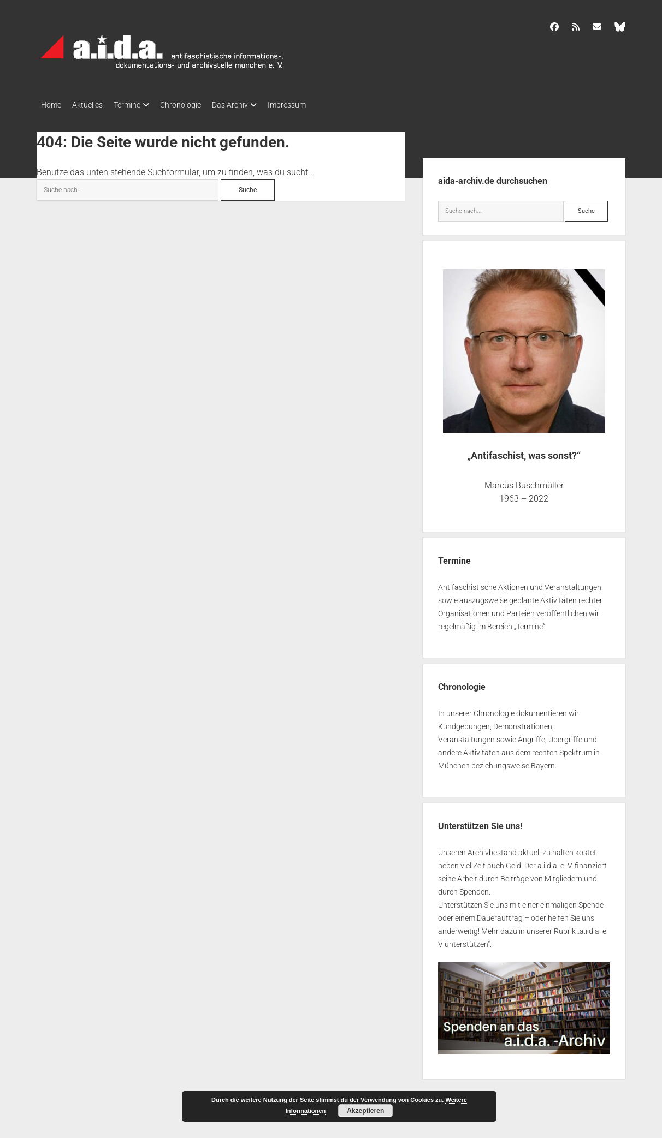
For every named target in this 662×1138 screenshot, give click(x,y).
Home (51, 104)
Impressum (314, 104)
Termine (138, 104)
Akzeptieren (365, 1111)
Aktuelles (93, 104)
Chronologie (196, 104)
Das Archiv (252, 104)
